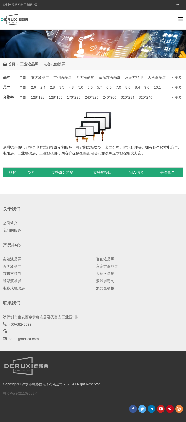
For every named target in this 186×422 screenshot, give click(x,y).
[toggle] (180, 19)
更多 (178, 78)
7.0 (118, 87)
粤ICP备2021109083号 (20, 393)
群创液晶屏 (62, 77)
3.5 (61, 87)
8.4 (137, 87)
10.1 (157, 87)
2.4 (42, 87)
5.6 (90, 87)
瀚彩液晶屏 (12, 281)
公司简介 (10, 223)
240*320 (91, 97)
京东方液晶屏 (110, 77)
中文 (177, 5)
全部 (23, 77)
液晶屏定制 (105, 281)
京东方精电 (134, 77)
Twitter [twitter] (142, 409)
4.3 (71, 87)
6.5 (109, 87)
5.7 (99, 87)
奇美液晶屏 (85, 77)
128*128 (37, 97)
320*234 (127, 97)
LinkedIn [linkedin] (151, 409)
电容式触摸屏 (14, 288)
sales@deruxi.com (24, 339)
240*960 (109, 97)
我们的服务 (12, 230)
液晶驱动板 (105, 288)
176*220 (73, 97)
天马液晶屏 (157, 77)
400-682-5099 (20, 324)
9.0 (146, 87)
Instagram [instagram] (179, 409)
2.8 (52, 87)
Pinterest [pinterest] (170, 409)
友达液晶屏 (40, 77)
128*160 (55, 97)
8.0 (128, 87)
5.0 (80, 87)
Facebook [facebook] (133, 409)
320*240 (145, 97)
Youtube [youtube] (161, 409)
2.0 (33, 87)
